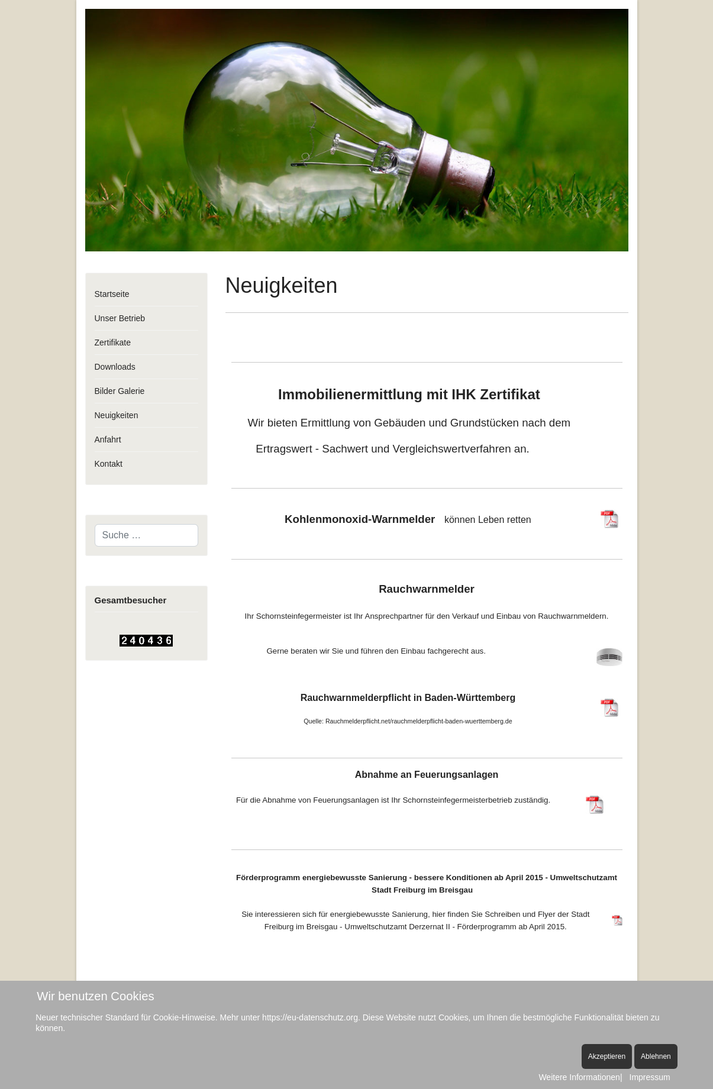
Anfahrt (108, 439)
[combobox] (146, 535)
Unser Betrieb (120, 318)
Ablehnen (656, 1056)
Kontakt (108, 463)
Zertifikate (113, 342)
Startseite (112, 294)
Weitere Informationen (579, 1077)
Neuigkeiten (116, 415)
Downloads (115, 366)
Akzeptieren (606, 1056)
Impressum (650, 1077)
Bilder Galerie (120, 391)
